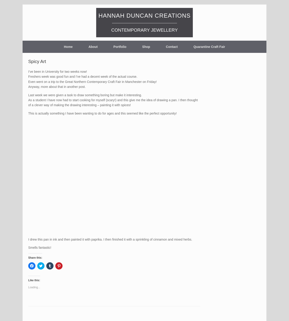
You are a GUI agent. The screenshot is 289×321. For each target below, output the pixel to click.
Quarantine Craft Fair (209, 47)
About (93, 47)
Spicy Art (37, 61)
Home (68, 47)
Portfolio (119, 47)
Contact (172, 47)
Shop (146, 47)
